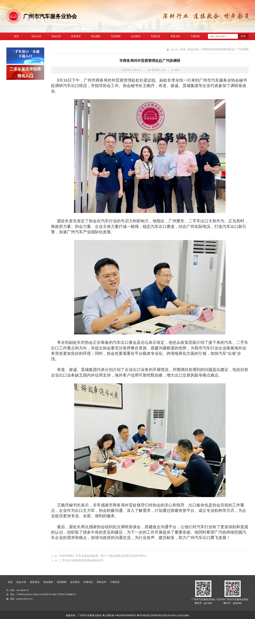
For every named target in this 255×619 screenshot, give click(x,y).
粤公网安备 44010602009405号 (118, 614)
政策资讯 (76, 36)
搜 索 (243, 36)
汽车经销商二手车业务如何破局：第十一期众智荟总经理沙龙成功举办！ (91, 555)
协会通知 (96, 36)
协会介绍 (36, 36)
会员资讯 (135, 36)
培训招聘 (116, 36)
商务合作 (175, 36)
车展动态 (155, 36)
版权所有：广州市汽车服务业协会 (83, 614)
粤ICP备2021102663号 (148, 614)
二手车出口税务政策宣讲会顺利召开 (75, 559)
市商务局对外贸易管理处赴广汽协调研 (232, 48)
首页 (16, 36)
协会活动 (56, 36)
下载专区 (195, 36)
